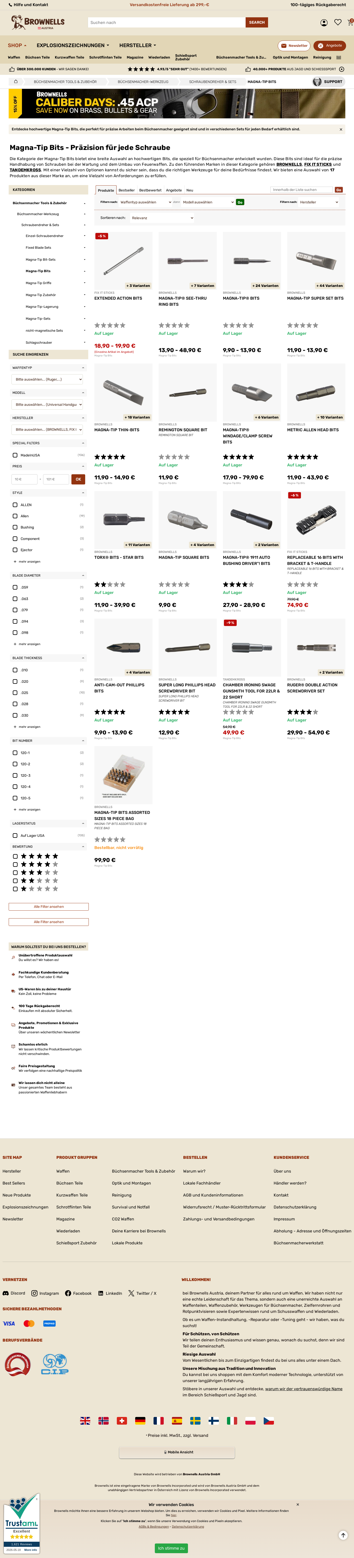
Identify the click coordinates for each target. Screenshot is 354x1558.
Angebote (334, 45)
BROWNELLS (289, 164)
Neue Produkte (17, 1195)
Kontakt (281, 1195)
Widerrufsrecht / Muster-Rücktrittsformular (224, 1207)
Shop (15, 45)
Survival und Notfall (131, 1207)
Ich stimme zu (171, 1548)
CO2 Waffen (123, 1219)
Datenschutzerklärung (295, 1207)
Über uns (282, 1171)
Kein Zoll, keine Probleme (37, 994)
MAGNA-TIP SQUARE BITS (184, 557)
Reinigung (322, 57)
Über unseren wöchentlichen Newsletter (49, 1032)
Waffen (14, 57)
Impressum (284, 1219)
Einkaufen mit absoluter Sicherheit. (45, 1011)
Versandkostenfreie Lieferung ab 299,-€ (169, 4)
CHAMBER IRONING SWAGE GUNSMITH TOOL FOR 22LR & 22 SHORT (251, 691)
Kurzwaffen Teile (69, 57)
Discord (14, 1293)
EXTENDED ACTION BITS (118, 298)
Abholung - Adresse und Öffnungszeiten (312, 1231)
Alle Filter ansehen (49, 907)
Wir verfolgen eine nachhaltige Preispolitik (50, 1071)
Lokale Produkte (127, 1243)
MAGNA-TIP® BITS (241, 298)
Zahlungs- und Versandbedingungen (219, 1219)
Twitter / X (142, 1293)
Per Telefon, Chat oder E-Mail (40, 977)
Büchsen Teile (37, 57)
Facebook (78, 1293)
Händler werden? (290, 1183)
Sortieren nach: (113, 218)
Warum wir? (194, 1171)
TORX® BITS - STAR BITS (119, 557)
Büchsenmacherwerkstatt (298, 1243)
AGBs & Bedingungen (154, 1526)
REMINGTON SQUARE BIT (183, 429)
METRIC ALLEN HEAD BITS (313, 429)
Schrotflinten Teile (105, 57)
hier (173, 1515)
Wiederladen (159, 57)
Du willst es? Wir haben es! (39, 960)
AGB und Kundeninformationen (213, 1195)
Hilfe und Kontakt (28, 4)
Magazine (135, 57)
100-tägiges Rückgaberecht (318, 4)
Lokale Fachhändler (202, 1183)
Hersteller (135, 45)
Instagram (45, 1293)
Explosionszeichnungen (71, 45)
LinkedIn (110, 1293)
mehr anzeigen (29, 561)
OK (78, 479)
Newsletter (13, 1219)
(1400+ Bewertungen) (191, 69)
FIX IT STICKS (318, 164)
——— (338, 57)
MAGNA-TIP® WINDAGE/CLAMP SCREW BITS (247, 435)
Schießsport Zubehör (186, 57)
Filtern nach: (109, 202)
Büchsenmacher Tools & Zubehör (242, 57)
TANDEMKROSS (25, 170)
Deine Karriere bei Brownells (139, 1231)
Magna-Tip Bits (103, 355)
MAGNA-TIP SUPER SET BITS (315, 298)
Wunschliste (339, 22)
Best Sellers (14, 1183)
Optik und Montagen (290, 57)
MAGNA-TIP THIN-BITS (116, 429)
